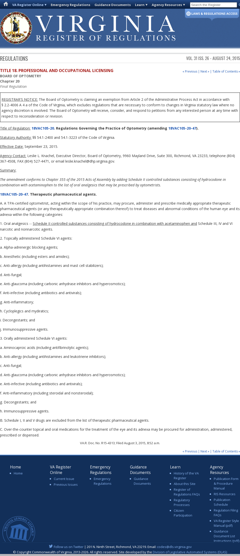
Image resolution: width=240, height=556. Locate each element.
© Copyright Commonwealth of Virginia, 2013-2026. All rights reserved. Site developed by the (120, 552)
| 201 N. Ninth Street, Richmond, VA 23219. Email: (120, 546)
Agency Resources (167, 5)
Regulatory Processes (182, 502)
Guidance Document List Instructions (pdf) (226, 536)
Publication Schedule (222, 502)
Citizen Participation (183, 512)
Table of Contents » (226, 71)
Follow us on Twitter (69, 546)
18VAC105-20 (42, 128)
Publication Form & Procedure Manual (226, 483)
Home (18, 473)
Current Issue (64, 478)
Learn (139, 5)
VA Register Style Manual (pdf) (226, 523)
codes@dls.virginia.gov (174, 546)
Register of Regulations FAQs (187, 491)
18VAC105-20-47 (182, 128)
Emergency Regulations (70, 5)
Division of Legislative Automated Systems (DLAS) (190, 552)
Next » (204, 71)
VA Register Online (28, 5)
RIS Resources (225, 494)
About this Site (185, 483)
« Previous (189, 71)
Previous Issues (66, 484)
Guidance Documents (112, 5)
